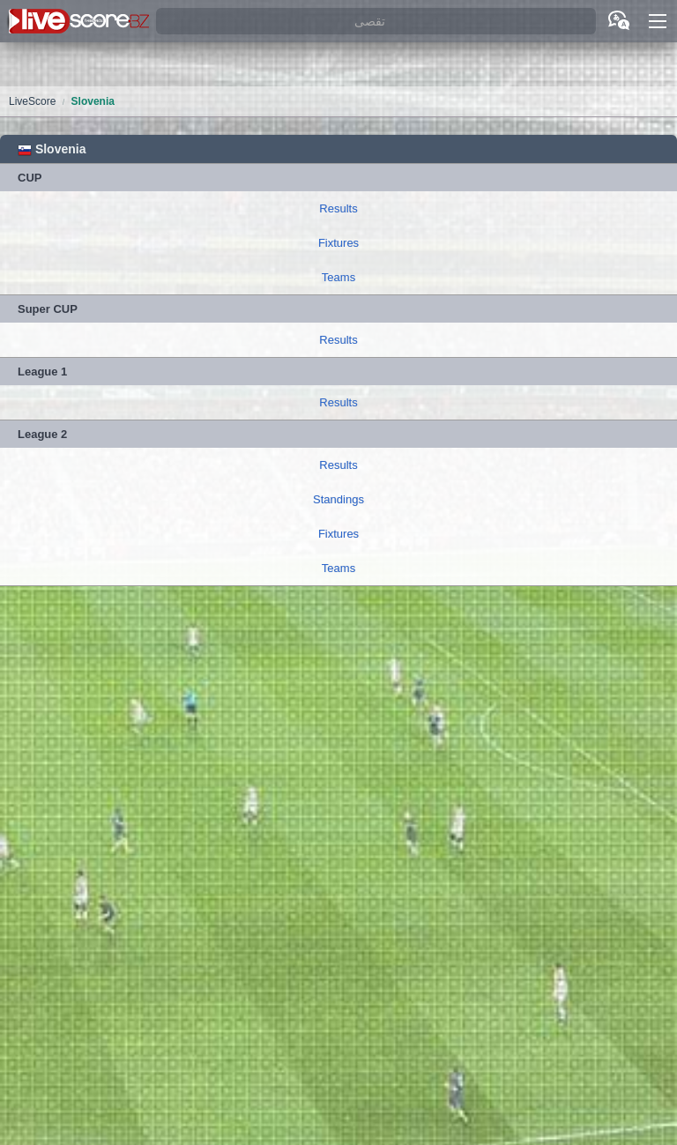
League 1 (42, 371)
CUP (29, 177)
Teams (338, 277)
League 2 (42, 434)
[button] (657, 21)
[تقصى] (376, 21)
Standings (338, 499)
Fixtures (338, 242)
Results (338, 208)
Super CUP (48, 309)
